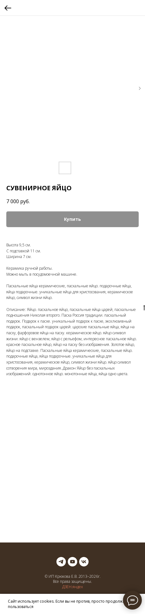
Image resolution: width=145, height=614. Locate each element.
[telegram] (61, 561)
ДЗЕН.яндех (72, 586)
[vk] (84, 561)
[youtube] (72, 561)
